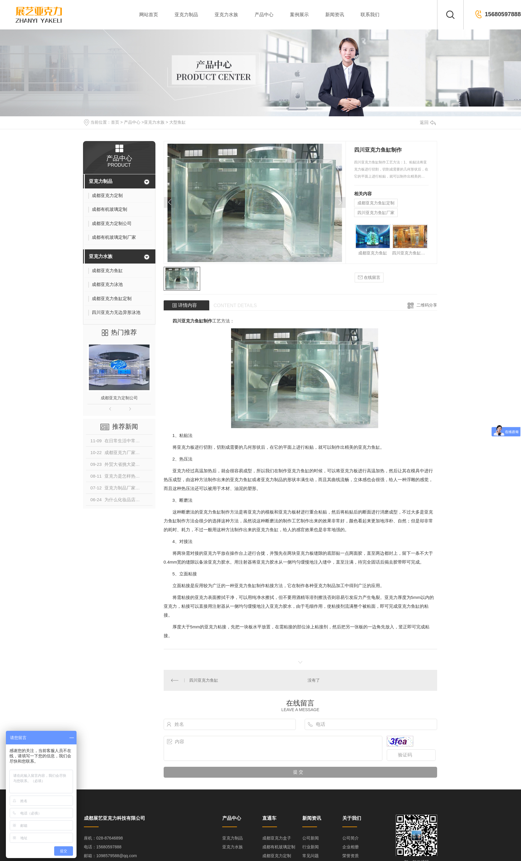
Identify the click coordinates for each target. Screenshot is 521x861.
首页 (115, 122)
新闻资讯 (334, 14)
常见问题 (310, 855)
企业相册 (350, 846)
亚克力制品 (186, 14)
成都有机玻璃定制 (278, 846)
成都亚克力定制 (276, 855)
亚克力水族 (226, 14)
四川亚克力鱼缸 (203, 680)
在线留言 (369, 277)
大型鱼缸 (177, 122)
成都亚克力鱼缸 (372, 253)
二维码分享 (427, 305)
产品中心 (264, 14)
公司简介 (350, 837)
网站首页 (148, 14)
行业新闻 (310, 846)
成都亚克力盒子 (276, 837)
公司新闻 (310, 837)
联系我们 (370, 14)
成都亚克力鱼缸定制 (375, 203)
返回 (428, 122)
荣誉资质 (350, 855)
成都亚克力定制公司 (119, 397)
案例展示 (299, 14)
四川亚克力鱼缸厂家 (375, 212)
